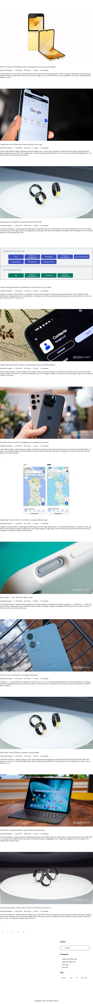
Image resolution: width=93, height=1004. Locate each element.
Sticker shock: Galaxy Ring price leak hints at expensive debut (19, 752)
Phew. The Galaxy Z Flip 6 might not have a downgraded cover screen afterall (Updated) (28, 67)
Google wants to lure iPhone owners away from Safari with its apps (21, 144)
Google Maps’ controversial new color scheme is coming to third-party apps (24, 520)
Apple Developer (67, 962)
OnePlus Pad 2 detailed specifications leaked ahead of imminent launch (22, 830)
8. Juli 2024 (18, 70)
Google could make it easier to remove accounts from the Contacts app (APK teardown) (27, 365)
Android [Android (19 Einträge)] (64, 977)
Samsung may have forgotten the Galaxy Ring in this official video (21, 222)
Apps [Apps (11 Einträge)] (70, 977)
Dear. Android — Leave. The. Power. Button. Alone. (16, 597)
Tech (63, 967)
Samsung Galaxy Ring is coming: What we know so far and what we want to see (25, 908)
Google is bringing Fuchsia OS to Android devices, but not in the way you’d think (25, 287)
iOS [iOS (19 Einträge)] (77, 977)
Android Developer (6, 70)
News (63, 964)
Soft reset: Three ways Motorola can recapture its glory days (19, 675)
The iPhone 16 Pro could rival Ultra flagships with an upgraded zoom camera (24, 442)
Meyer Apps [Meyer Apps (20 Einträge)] (84, 977)
